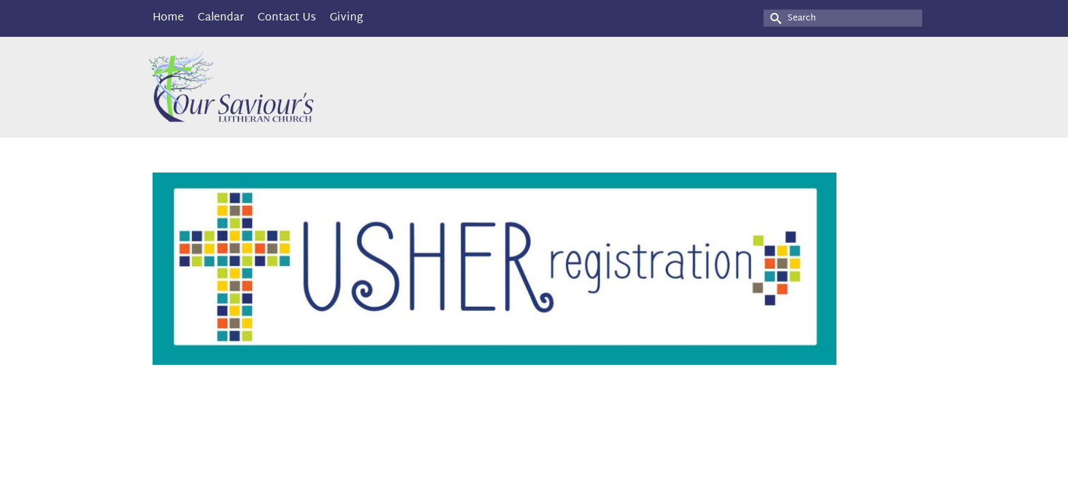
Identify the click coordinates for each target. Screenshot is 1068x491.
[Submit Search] (774, 18)
